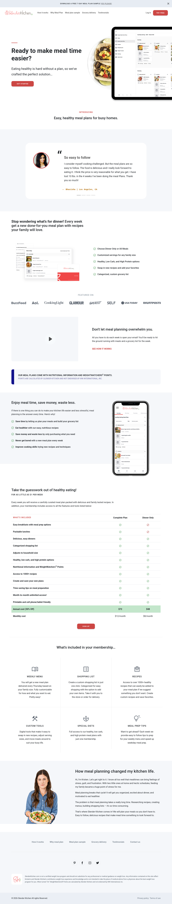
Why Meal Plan (56, 13)
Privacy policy (142, 898)
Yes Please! (106, 4)
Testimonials (103, 13)
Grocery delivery (89, 13)
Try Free (160, 13)
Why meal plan (56, 842)
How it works (42, 13)
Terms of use (155, 898)
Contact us (136, 842)
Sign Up (85, 626)
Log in (148, 13)
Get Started (23, 84)
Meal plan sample (72, 13)
